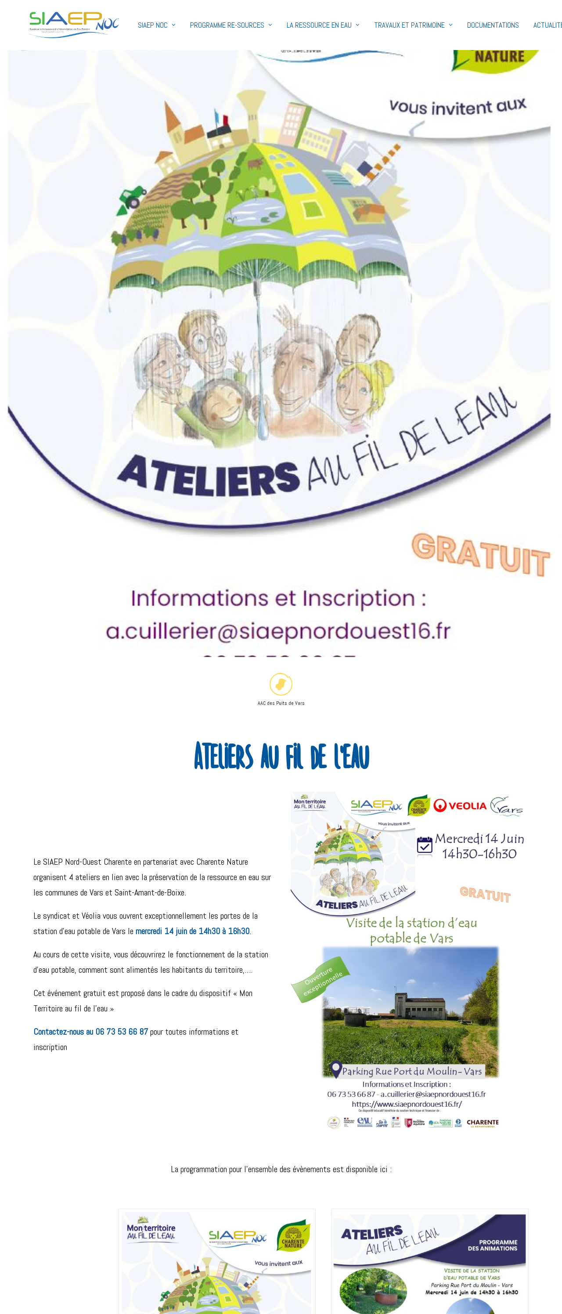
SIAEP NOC (130, 25)
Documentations (467, 25)
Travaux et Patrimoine (387, 25)
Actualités (524, 25)
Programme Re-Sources (205, 25)
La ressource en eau (296, 25)
